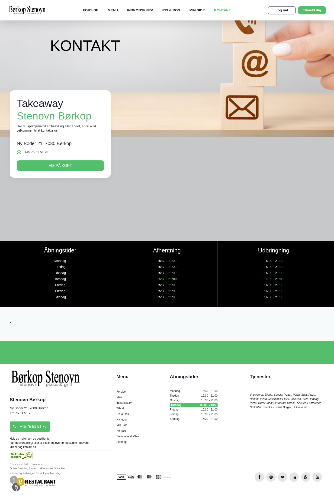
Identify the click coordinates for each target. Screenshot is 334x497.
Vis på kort (60, 166)
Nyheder (121, 419)
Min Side (197, 10)
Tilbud (120, 408)
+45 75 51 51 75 (32, 152)
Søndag (194, 419)
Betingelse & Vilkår (128, 436)
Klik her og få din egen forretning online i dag (35, 473)
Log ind (282, 10)
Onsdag (194, 400)
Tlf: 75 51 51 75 (21, 413)
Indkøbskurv (140, 10)
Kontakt (222, 10)
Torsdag (194, 405)
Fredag (194, 409)
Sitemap (121, 442)
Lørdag (194, 414)
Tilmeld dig (312, 10)
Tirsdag (194, 395)
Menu (113, 10)
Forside (90, 10)
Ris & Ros (171, 10)
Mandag (194, 391)
